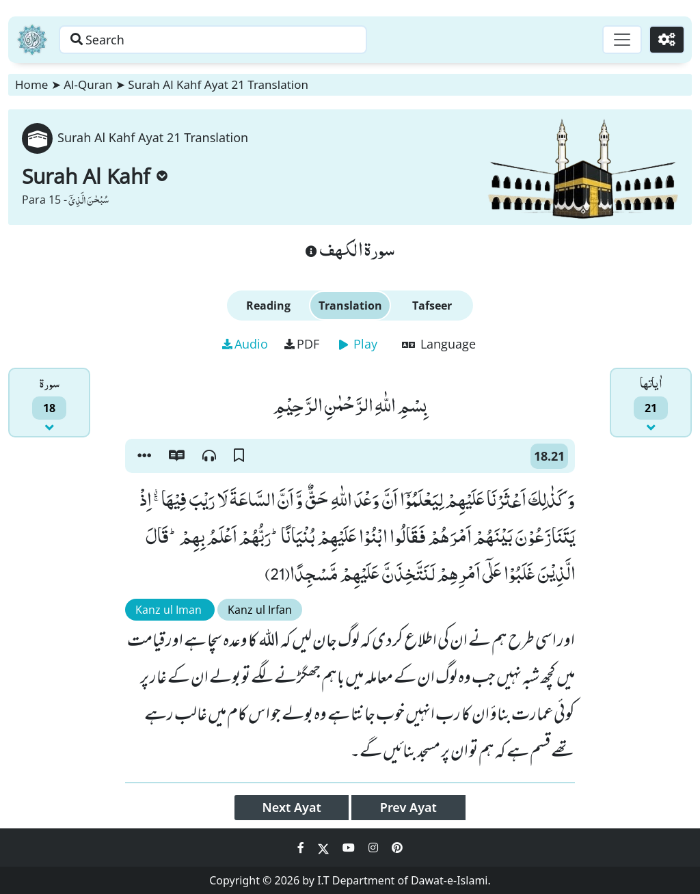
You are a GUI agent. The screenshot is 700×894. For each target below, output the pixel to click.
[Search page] (214, 40)
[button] (144, 456)
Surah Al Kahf (94, 176)
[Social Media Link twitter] (325, 847)
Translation (350, 305)
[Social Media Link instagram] (374, 847)
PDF (301, 344)
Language (439, 344)
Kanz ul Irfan (260, 609)
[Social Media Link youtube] (350, 847)
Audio (245, 344)
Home (31, 84)
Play (358, 344)
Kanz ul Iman (169, 609)
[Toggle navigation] (622, 39)
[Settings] (667, 39)
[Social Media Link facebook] (302, 847)
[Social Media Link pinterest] (397, 847)
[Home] (32, 39)
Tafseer (432, 305)
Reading (268, 305)
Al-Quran (88, 84)
